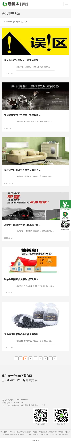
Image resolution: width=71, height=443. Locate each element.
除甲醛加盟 (33, 432)
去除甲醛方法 (21, 22)
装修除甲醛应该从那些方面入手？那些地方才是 (28, 279)
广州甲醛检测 (10, 432)
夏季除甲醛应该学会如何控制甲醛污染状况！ (27, 224)
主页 (3, 22)
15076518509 (22, 400)
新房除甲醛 (52, 432)
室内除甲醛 (62, 432)
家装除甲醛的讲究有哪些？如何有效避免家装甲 (28, 170)
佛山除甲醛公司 (22, 432)
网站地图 (21, 434)
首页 (2, 432)
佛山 (37, 380)
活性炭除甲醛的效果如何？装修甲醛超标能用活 (28, 334)
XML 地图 (35, 440)
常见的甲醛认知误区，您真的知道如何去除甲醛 (28, 60)
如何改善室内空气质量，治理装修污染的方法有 (28, 115)
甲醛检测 (13, 434)
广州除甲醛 (43, 432)
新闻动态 (10, 22)
